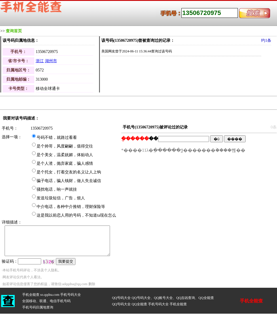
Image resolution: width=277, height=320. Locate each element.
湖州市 (51, 61)
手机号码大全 (70, 295)
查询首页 (14, 31)
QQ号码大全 (121, 298)
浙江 (40, 61)
